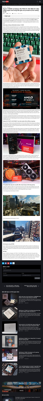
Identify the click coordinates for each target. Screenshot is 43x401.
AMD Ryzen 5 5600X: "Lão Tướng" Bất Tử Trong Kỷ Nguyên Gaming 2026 (30, 339)
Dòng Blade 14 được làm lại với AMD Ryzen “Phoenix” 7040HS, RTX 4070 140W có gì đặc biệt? (27, 398)
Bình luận (5, 268)
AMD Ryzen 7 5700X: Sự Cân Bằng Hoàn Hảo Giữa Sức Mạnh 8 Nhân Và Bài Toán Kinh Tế (29, 311)
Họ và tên (5, 273)
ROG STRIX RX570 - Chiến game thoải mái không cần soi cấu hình (12, 286)
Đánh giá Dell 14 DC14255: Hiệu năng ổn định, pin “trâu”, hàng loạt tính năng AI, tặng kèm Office (29, 325)
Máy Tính (21, 386)
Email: (23, 273)
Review (21, 390)
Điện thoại (21, 383)
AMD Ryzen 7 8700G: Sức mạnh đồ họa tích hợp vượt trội (30, 286)
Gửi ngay (37, 278)
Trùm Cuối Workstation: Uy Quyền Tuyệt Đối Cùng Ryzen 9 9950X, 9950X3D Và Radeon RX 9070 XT (30, 367)
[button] (37, 2)
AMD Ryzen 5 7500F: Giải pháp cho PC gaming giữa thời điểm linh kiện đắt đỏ (29, 353)
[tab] (19, 216)
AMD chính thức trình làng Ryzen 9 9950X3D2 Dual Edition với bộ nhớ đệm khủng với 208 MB (22, 4)
